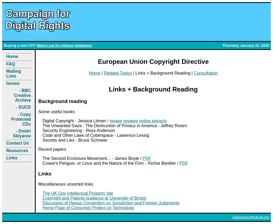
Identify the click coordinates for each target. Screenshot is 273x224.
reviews (130, 121)
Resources (17, 150)
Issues (13, 83)
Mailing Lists (13, 73)
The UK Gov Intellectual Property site (77, 193)
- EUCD (23, 107)
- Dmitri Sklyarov (22, 133)
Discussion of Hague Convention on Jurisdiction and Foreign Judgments (110, 203)
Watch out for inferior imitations (64, 45)
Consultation (206, 73)
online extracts (153, 121)
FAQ (10, 64)
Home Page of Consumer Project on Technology (88, 207)
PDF (147, 158)
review (116, 121)
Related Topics (118, 73)
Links (11, 158)
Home (12, 56)
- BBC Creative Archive (22, 95)
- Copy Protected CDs (21, 119)
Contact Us (17, 143)
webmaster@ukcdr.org (251, 217)
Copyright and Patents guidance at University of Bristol (94, 198)
